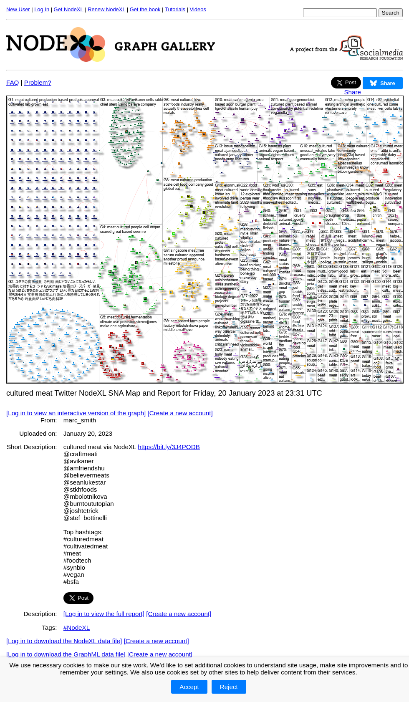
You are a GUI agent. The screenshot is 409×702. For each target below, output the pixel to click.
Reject (229, 686)
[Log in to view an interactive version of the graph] (76, 413)
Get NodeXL (68, 9)
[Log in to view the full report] (103, 613)
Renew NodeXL (106, 9)
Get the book (145, 9)
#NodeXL (76, 627)
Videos (198, 9)
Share (352, 92)
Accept (189, 686)
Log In (41, 9)
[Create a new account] (180, 413)
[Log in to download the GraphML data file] (66, 654)
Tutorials (175, 9)
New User (18, 9)
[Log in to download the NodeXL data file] (64, 640)
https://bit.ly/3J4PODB (169, 446)
